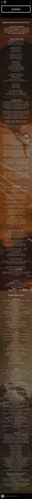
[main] (16, 9)
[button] (1, 2)
